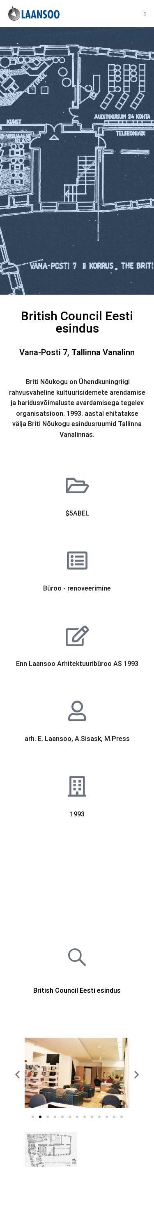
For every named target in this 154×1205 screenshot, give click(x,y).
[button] (17, 1074)
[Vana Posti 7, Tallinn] (77, 882)
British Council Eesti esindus (77, 991)
